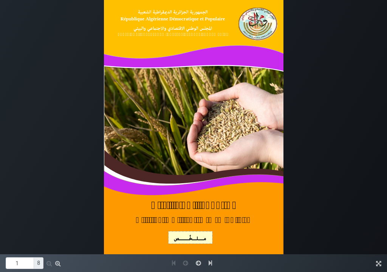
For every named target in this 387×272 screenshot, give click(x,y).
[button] (49, 263)
